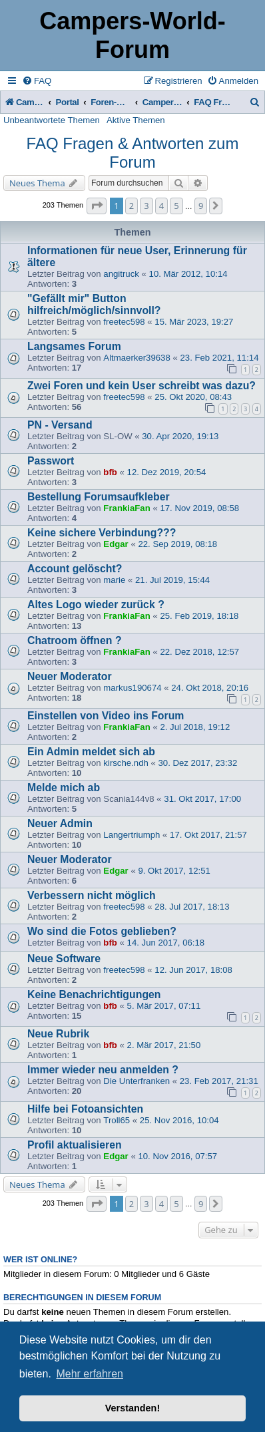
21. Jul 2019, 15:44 (172, 580)
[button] (97, 206)
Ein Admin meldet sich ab (91, 751)
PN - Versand (60, 425)
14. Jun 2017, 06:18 (166, 943)
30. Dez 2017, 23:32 (197, 763)
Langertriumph (131, 835)
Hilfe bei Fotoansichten (85, 1109)
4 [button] (161, 206)
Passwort (50, 460)
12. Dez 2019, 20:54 (166, 472)
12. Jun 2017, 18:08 (193, 970)
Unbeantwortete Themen (51, 120)
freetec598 (123, 322)
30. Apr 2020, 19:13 (180, 436)
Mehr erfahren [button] (89, 1373)
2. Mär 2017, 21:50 (164, 1045)
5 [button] (176, 206)
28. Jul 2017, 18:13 (191, 907)
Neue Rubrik (58, 1033)
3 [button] (146, 206)
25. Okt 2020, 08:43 (193, 397)
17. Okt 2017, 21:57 (208, 835)
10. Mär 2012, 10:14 (188, 274)
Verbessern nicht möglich (91, 895)
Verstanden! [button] (132, 1408)
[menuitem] (36, 80)
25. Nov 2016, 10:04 (179, 1120)
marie (114, 580)
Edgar (115, 544)
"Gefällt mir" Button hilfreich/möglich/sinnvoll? (94, 304)
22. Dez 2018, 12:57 (199, 652)
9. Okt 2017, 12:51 (174, 871)
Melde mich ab (63, 787)
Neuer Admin (60, 823)
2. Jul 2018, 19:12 (195, 727)
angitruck (121, 274)
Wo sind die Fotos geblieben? (101, 931)
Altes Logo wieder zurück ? (95, 604)
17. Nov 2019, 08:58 (199, 508)
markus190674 (132, 688)
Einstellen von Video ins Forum (105, 715)
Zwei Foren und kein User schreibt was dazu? (141, 385)
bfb (110, 472)
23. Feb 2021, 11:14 (219, 358)
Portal (67, 102)
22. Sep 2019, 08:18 (177, 544)
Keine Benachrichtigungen (94, 994)
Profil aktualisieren (74, 1145)
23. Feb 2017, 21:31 (219, 1081)
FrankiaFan (126, 508)
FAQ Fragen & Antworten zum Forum (133, 152)
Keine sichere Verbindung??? (101, 532)
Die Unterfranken (136, 1081)
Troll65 (116, 1120)
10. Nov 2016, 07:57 (177, 1156)
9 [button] (200, 206)
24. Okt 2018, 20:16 (209, 688)
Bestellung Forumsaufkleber (98, 496)
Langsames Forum (74, 346)
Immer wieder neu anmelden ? (102, 1069)
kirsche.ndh (125, 763)
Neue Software (64, 958)
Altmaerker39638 (136, 358)
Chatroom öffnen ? (74, 640)
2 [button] (131, 206)
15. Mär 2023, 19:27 (193, 322)
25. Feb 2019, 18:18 (199, 616)
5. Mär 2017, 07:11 (164, 1006)
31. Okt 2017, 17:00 (202, 799)
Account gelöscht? (74, 568)
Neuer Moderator (69, 676)
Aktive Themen (136, 120)
